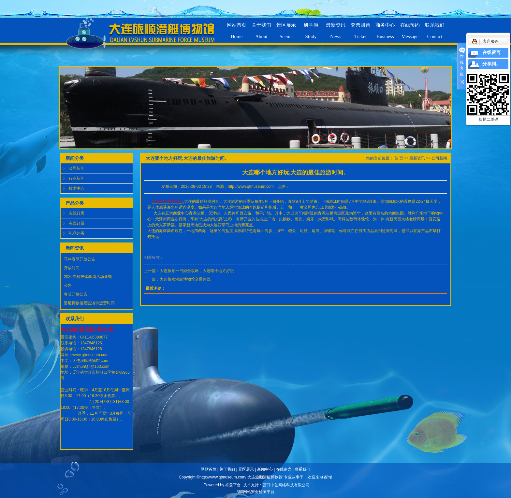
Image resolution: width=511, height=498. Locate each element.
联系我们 (302, 469)
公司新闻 (76, 168)
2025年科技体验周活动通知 (88, 276)
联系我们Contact (435, 28)
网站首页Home (236, 28)
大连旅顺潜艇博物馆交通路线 (185, 279)
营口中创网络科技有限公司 (286, 485)
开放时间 (72, 268)
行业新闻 (76, 178)
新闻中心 (265, 469)
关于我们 (227, 469)
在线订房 (76, 213)
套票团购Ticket (360, 28)
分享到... (491, 64)
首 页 (398, 158)
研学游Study (311, 28)
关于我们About (261, 28)
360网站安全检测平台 (255, 492)
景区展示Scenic (286, 28)
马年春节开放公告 (79, 259)
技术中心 (76, 188)
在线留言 (284, 469)
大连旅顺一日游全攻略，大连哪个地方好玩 (197, 271)
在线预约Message (410, 28)
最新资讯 (417, 158)
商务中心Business (385, 28)
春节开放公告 (75, 294)
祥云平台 (233, 485)
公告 (68, 285)
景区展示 (246, 469)
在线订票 (76, 223)
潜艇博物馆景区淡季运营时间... (91, 303)
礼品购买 (76, 233)
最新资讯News (335, 28)
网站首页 (208, 469)
